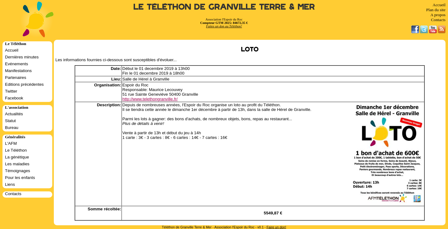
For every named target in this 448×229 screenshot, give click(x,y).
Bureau (11, 127)
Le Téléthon (16, 150)
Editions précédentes (24, 84)
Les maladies (17, 164)
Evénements (16, 64)
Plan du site (436, 9)
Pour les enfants (20, 177)
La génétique (17, 157)
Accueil (439, 4)
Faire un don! (276, 227)
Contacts (438, 19)
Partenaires (15, 77)
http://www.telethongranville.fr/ (150, 99)
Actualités (14, 114)
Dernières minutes (22, 57)
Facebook (14, 98)
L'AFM (11, 143)
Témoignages (17, 170)
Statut (10, 120)
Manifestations (18, 70)
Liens (10, 184)
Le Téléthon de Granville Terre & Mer (224, 7)
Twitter (11, 91)
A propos (438, 14)
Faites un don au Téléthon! (224, 26)
